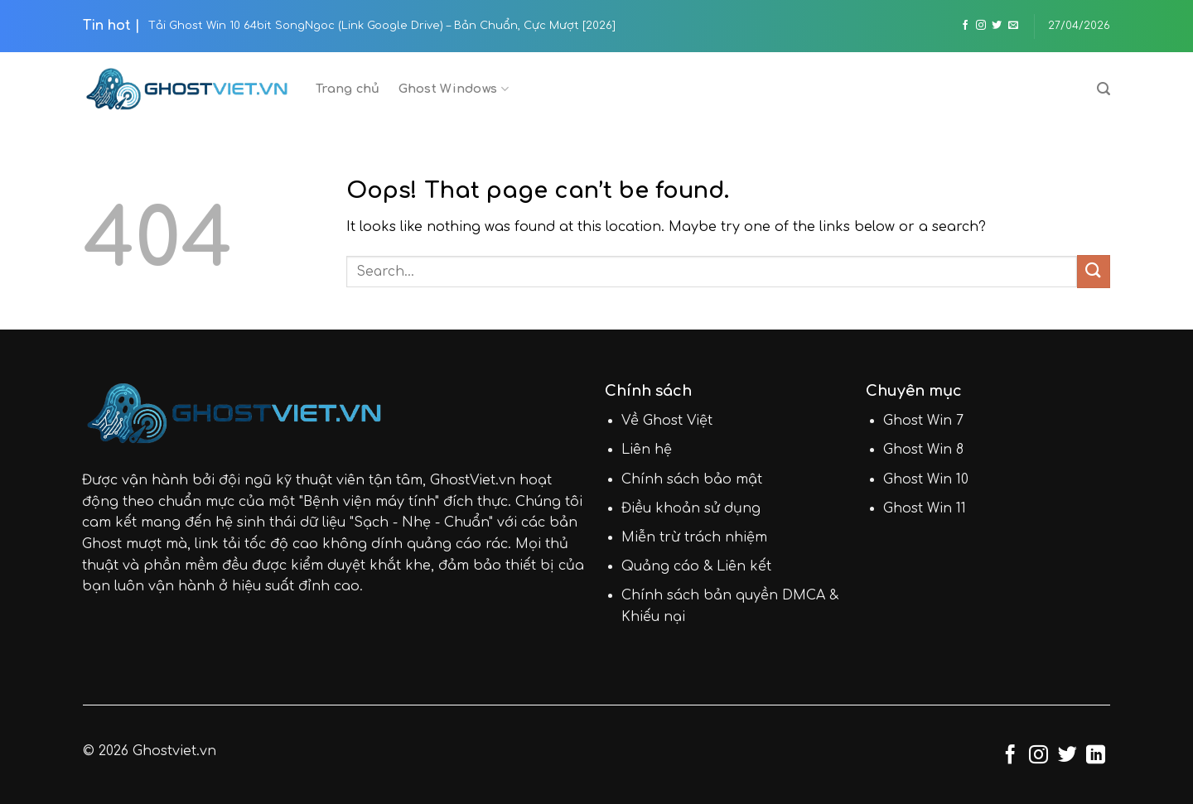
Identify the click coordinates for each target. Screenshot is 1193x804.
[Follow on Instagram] (981, 25)
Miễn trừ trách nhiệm (694, 537)
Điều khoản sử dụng (691, 508)
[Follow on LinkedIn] (1095, 756)
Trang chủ (348, 88)
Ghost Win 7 (923, 420)
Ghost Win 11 (924, 508)
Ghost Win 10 (925, 479)
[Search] (1103, 89)
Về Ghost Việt (666, 420)
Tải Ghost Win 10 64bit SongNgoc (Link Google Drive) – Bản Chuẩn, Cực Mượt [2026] (382, 25)
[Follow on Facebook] (965, 25)
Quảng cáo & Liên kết (696, 566)
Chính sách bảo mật (691, 479)
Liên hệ (646, 449)
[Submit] (1093, 271)
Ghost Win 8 (923, 449)
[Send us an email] (1013, 25)
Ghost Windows (453, 89)
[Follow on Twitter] (997, 25)
